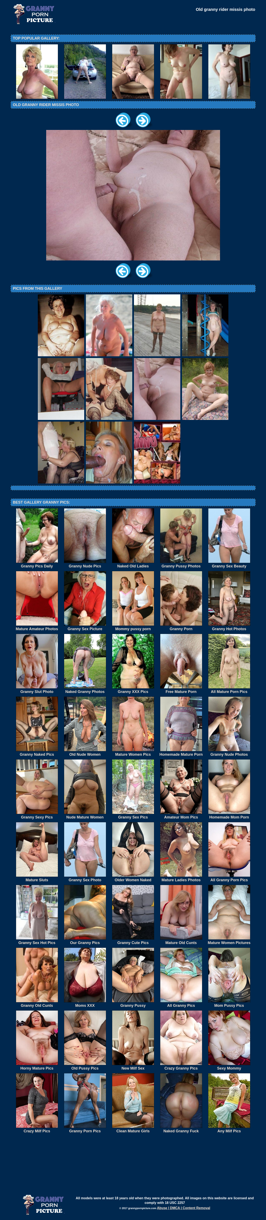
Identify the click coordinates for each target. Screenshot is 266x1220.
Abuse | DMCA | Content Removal (183, 1208)
